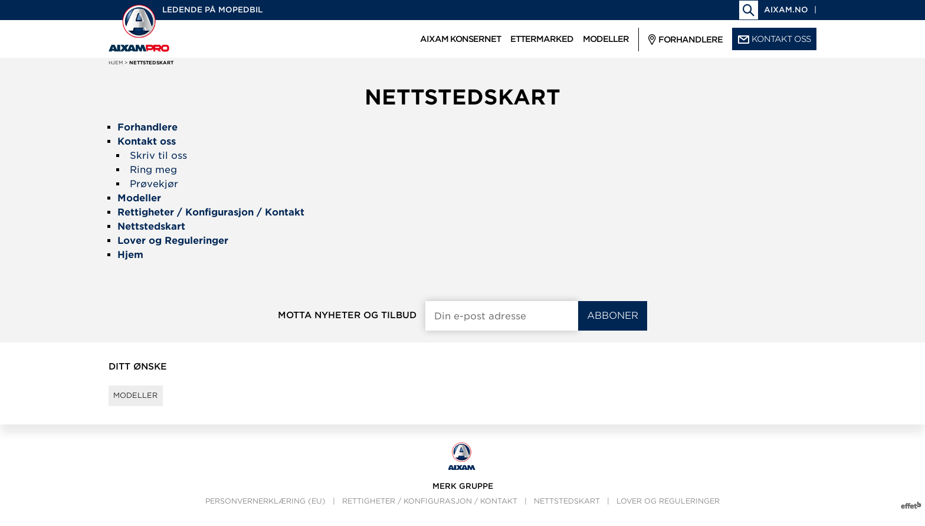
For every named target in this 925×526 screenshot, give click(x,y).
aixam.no (786, 9)
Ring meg (153, 169)
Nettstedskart (567, 511)
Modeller (144, 401)
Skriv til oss (158, 155)
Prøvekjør (154, 184)
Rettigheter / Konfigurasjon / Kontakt (429, 511)
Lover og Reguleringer (668, 511)
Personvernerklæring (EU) (265, 511)
